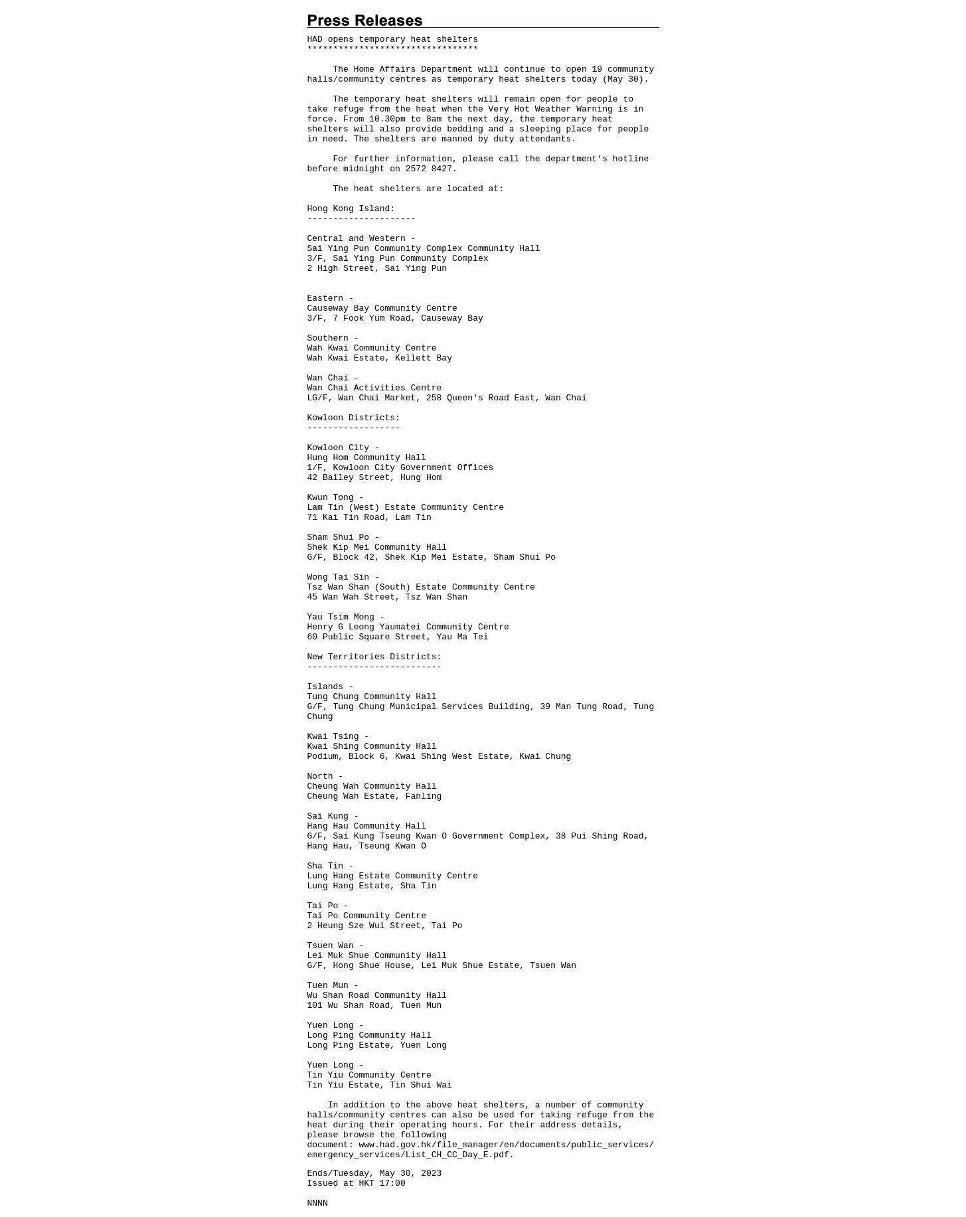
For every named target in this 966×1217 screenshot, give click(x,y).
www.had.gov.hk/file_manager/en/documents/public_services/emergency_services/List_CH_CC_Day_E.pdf (481, 1150)
